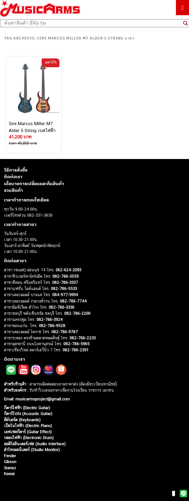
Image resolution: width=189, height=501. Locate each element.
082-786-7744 (73, 301)
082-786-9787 (64, 331)
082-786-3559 (66, 276)
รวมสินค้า (13, 190)
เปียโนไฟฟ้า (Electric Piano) (28, 425)
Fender (10, 456)
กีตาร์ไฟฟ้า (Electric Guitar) (27, 407)
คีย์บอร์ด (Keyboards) (22, 420)
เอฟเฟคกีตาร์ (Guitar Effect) (28, 432)
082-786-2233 (83, 338)
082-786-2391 (76, 350)
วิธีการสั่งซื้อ (15, 170)
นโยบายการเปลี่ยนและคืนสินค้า (34, 183)
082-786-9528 (52, 325)
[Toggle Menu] (182, 7)
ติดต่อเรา (13, 177)
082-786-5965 (76, 343)
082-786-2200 (77, 313)
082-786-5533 (64, 288)
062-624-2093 (68, 270)
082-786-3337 (65, 282)
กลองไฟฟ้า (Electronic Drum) (29, 437)
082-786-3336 (61, 307)
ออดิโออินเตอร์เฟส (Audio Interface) (35, 444)
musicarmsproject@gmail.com (42, 399)
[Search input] (92, 23)
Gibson (10, 461)
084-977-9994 (65, 294)
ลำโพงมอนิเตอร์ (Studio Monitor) (32, 449)
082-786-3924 (50, 319)
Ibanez (10, 468)
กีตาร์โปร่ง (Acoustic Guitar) (28, 413)
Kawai (9, 473)
